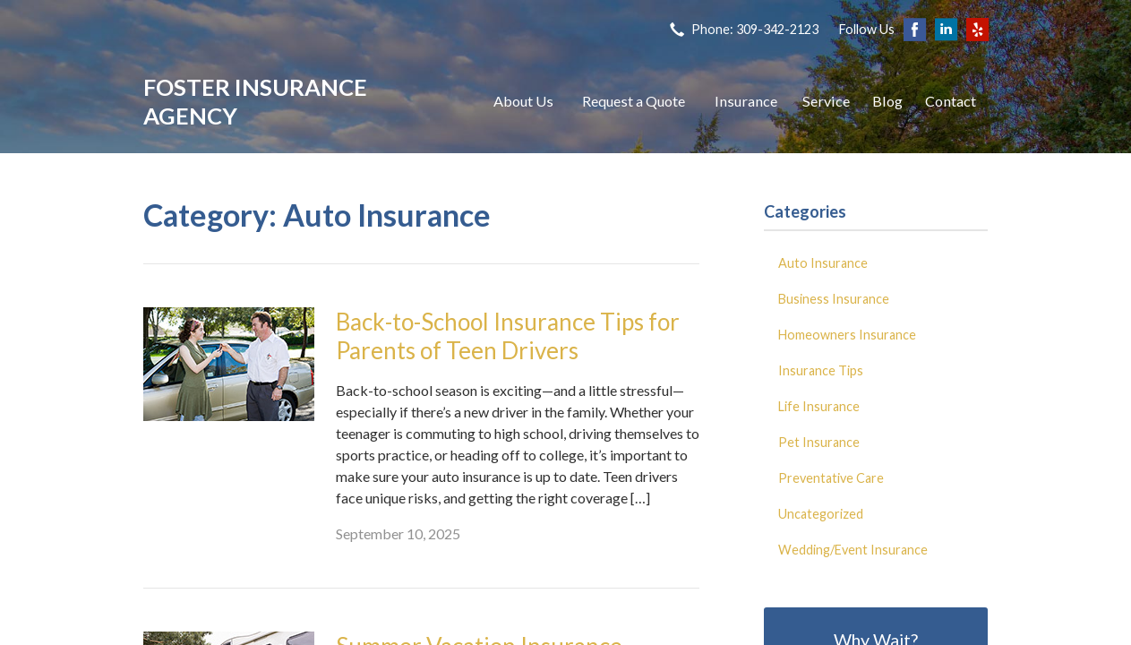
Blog (887, 100)
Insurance (746, 100)
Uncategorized (820, 513)
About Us (523, 100)
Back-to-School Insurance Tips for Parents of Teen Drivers (508, 336)
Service (826, 100)
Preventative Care (831, 478)
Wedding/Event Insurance (853, 549)
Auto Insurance (823, 263)
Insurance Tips (820, 370)
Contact (950, 100)
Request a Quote (633, 100)
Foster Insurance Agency (255, 101)
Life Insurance (819, 406)
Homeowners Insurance (847, 334)
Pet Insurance (819, 442)
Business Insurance (833, 298)
